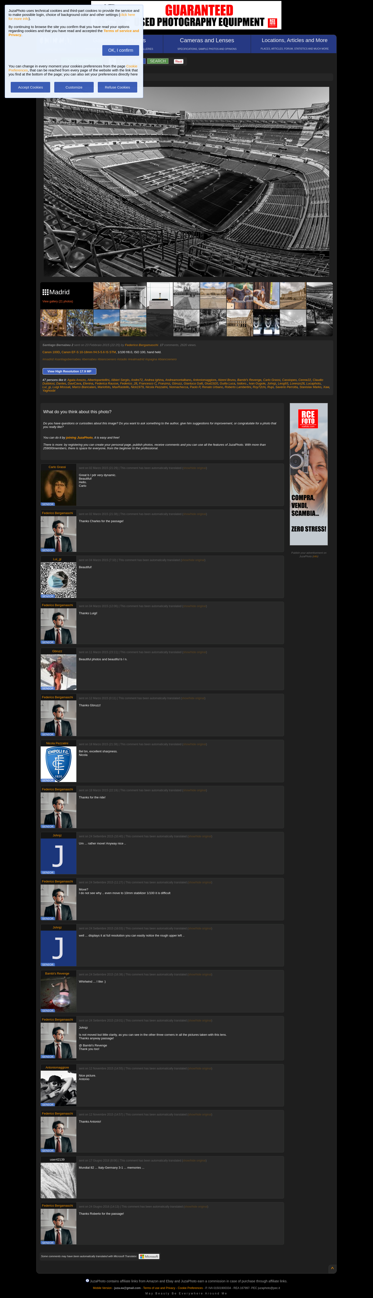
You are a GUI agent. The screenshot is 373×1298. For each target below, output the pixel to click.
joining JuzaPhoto (79, 437)
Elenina (88, 383)
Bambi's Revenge (249, 380)
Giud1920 (211, 383)
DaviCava (74, 383)
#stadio (122, 359)
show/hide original (194, 468)
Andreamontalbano (178, 380)
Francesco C (148, 383)
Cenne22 (304, 380)
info (315, 556)
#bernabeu (89, 359)
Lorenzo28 (297, 383)
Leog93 (283, 383)
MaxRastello (120, 387)
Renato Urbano (212, 387)
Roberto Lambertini (238, 387)
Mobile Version (102, 1288)
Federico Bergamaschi (141, 345)
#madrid (48, 359)
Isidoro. (242, 383)
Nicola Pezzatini (157, 387)
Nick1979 (137, 387)
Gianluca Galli (193, 383)
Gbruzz (177, 383)
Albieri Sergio (120, 380)
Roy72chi (259, 387)
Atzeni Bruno (227, 380)
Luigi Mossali (61, 387)
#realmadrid (136, 359)
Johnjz (271, 383)
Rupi (270, 387)
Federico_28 (128, 383)
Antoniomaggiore (204, 380)
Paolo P (195, 387)
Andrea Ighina (153, 380)
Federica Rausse (106, 383)
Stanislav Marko (310, 387)
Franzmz (164, 383)
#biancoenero (107, 359)
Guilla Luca (227, 383)
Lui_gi (47, 387)
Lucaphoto (313, 383)
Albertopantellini (98, 380)
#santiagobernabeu (67, 359)
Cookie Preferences (190, 1288)
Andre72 (137, 380)
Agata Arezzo (76, 380)
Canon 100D (51, 352)
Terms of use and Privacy (159, 1288)
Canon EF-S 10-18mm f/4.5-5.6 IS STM (89, 352)
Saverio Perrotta (286, 387)
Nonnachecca (178, 387)
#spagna (151, 359)
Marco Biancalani (84, 387)
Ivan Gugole (257, 383)
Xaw (326, 387)
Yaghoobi (49, 390)
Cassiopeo (289, 380)
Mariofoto (104, 387)
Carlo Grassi (271, 380)
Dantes (61, 383)
